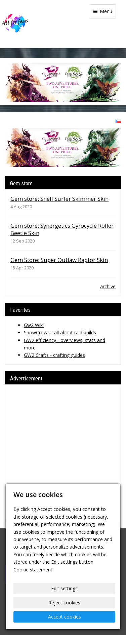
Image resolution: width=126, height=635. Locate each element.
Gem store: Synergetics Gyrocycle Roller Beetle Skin (62, 229)
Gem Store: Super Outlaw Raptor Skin (59, 260)
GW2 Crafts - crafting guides (54, 355)
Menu (102, 11)
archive (108, 286)
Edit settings (64, 588)
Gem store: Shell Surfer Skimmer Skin (59, 198)
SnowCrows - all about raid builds (60, 332)
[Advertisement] (63, 453)
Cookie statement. (33, 569)
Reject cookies (64, 602)
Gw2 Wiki (34, 325)
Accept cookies (64, 616)
